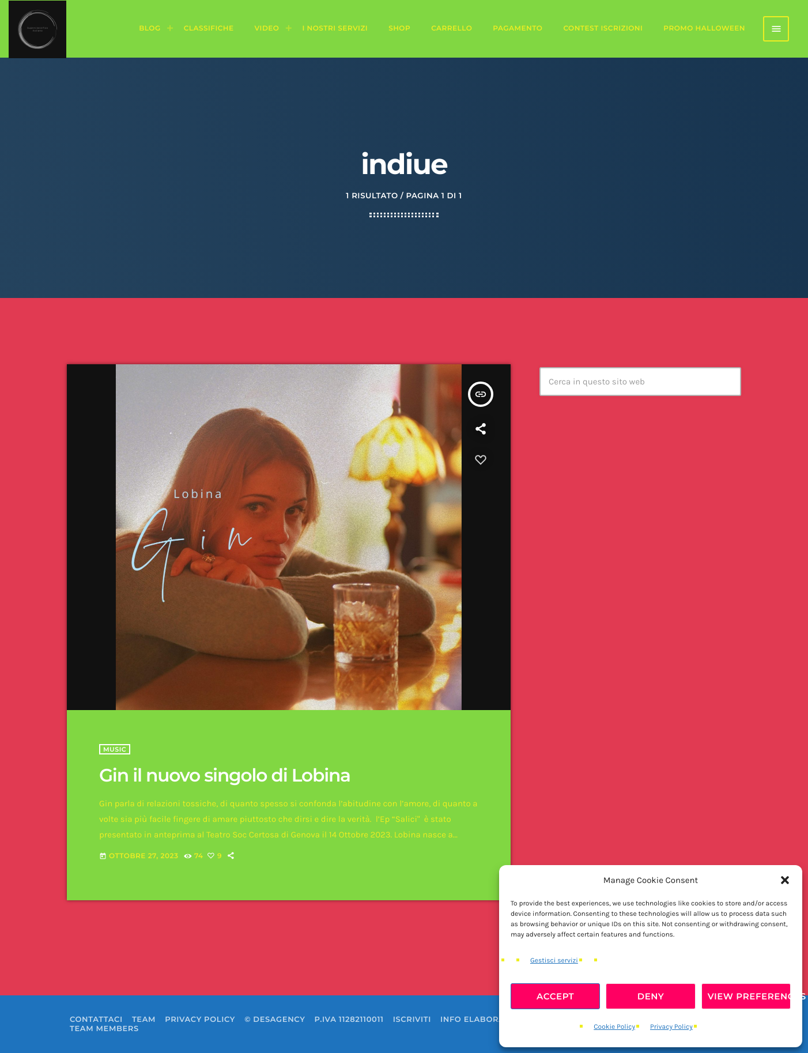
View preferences (749, 996)
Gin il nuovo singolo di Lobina (224, 775)
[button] (785, 880)
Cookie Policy (614, 1027)
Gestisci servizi (554, 961)
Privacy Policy (671, 1027)
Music (114, 749)
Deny (650, 996)
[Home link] (37, 29)
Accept (555, 996)
